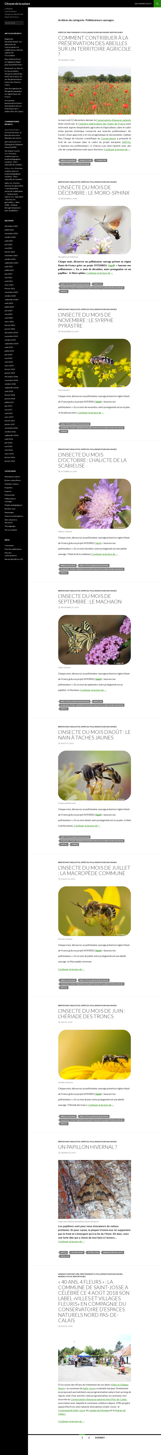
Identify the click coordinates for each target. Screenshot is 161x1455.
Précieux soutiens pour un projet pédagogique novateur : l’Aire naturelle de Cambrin (13, 159)
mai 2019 (8, 358)
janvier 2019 (10, 373)
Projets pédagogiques (13, 505)
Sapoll (111, 265)
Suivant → (101, 1437)
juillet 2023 (9, 230)
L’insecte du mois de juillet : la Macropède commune (94, 870)
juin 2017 (8, 406)
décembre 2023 (11, 226)
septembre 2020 (11, 299)
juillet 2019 (9, 351)
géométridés (77, 1252)
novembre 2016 (11, 428)
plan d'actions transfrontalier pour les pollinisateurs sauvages (92, 288)
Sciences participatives (14, 516)
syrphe (64, 431)
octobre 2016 (10, 432)
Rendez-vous (65, 1276)
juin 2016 (8, 443)
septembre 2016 (11, 435)
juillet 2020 (9, 307)
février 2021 (10, 288)
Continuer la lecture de (117, 149)
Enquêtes (9, 487)
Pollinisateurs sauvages (95, 32)
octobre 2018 (10, 384)
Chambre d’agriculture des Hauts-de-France (101, 123)
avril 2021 (9, 281)
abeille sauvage (68, 160)
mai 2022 (8, 248)
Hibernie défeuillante (113, 1252)
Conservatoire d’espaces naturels (113, 120)
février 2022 (10, 252)
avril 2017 (9, 413)
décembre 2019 (11, 332)
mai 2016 (8, 446)
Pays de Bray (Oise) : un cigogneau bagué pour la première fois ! (14, 62)
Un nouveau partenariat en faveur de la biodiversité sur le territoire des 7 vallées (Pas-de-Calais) (14, 106)
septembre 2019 (11, 343)
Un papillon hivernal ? (87, 1147)
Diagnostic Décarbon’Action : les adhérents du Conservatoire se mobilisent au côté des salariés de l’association (14, 47)
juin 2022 (8, 244)
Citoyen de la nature (17, 3)
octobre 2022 (10, 237)
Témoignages (10, 526)
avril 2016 (9, 450)
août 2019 (9, 347)
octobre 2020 (10, 296)
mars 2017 (9, 417)
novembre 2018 (11, 380)
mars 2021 (9, 285)
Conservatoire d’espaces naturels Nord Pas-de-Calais (99, 1399)
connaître (101, 160)
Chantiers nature (12, 484)
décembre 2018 (11, 376)
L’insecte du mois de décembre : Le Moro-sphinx (93, 190)
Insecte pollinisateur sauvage (75, 164)
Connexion (9, 545)
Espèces (62, 32)
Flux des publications (13, 549)
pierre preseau (11, 142)
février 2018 (10, 395)
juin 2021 (8, 274)
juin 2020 (8, 310)
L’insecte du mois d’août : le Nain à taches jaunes (94, 734)
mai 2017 (8, 409)
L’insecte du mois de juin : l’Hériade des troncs (91, 1013)
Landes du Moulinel (99, 1410)
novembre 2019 (11, 336)
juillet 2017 (9, 402)
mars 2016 (9, 454)
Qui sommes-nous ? (143, 4)
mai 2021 (8, 277)
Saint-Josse (89, 1388)
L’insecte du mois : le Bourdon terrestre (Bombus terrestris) (13, 135)
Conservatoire (108, 138)
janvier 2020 (10, 329)
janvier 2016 (10, 461)
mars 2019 (9, 365)
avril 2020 (9, 318)
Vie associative (11, 530)
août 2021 (9, 266)
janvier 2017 (10, 424)
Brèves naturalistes (69, 182)
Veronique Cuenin (12, 151)
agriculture (86, 160)
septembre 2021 (11, 263)
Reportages (116, 32)
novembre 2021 (11, 255)
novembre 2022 (11, 233)
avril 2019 (9, 362)
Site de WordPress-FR (14, 559)
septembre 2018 (11, 387)
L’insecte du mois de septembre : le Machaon (90, 599)
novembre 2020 (11, 292)
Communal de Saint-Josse (71, 1410)
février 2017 (10, 420)
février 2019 (10, 369)
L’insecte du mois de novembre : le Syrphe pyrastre (85, 320)
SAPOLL (126, 142)
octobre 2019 (10, 340)
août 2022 (9, 241)
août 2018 (9, 391)
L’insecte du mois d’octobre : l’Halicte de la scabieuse (92, 460)
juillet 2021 (9, 270)
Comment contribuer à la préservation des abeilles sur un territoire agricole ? (94, 46)
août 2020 (9, 303)
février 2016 (10, 457)
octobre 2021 (10, 259)
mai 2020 (8, 314)
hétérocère (93, 1252)
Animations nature (68, 1274)
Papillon (98, 284)
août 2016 (9, 439)
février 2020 (10, 325)
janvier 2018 (10, 398)
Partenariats (74, 32)
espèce (64, 1252)
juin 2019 (8, 354)
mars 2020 (9, 321)
